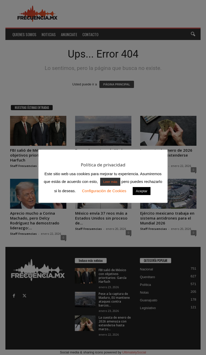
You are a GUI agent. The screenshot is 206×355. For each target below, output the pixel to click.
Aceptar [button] (141, 191)
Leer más (110, 182)
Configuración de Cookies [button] (104, 191)
